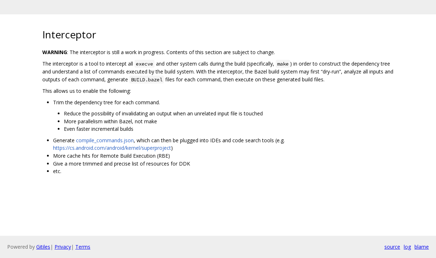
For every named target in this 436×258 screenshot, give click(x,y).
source (392, 246)
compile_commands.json (105, 140)
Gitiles (43, 246)
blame (421, 246)
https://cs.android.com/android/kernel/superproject (112, 147)
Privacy (62, 246)
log (407, 246)
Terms (82, 246)
